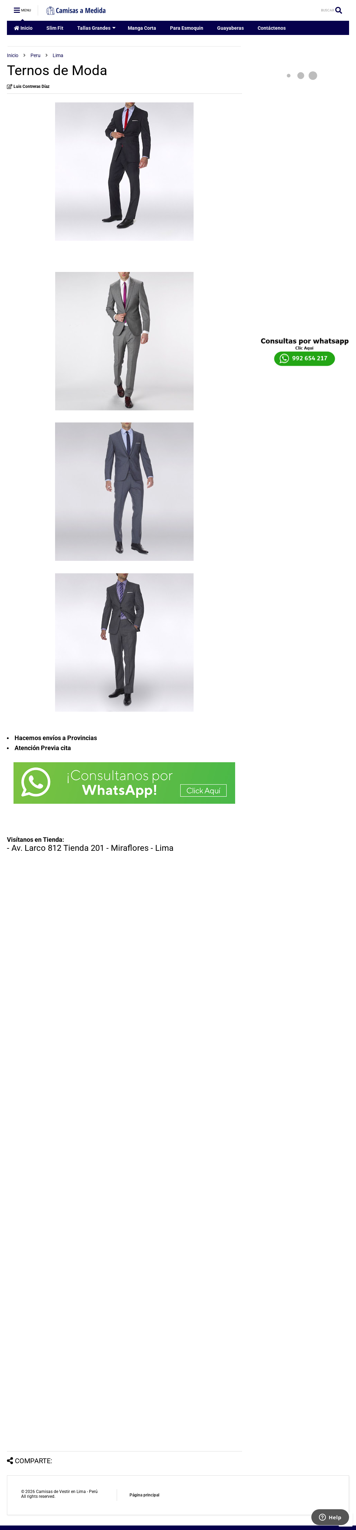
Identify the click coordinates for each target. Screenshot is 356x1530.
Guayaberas (230, 28)
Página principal (144, 1495)
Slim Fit (54, 28)
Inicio (23, 28)
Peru (35, 55)
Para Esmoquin (186, 28)
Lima (58, 55)
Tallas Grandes (96, 28)
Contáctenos (272, 28)
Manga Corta (142, 28)
